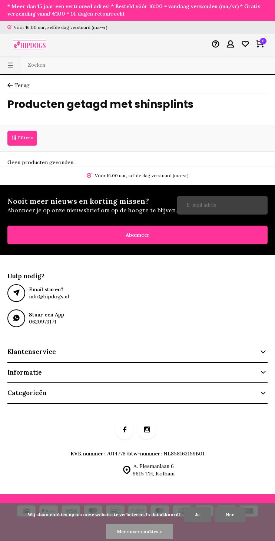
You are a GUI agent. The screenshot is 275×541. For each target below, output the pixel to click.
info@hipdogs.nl (49, 296)
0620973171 (42, 321)
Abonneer (138, 235)
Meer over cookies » (139, 531)
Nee (230, 514)
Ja (197, 514)
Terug (18, 85)
